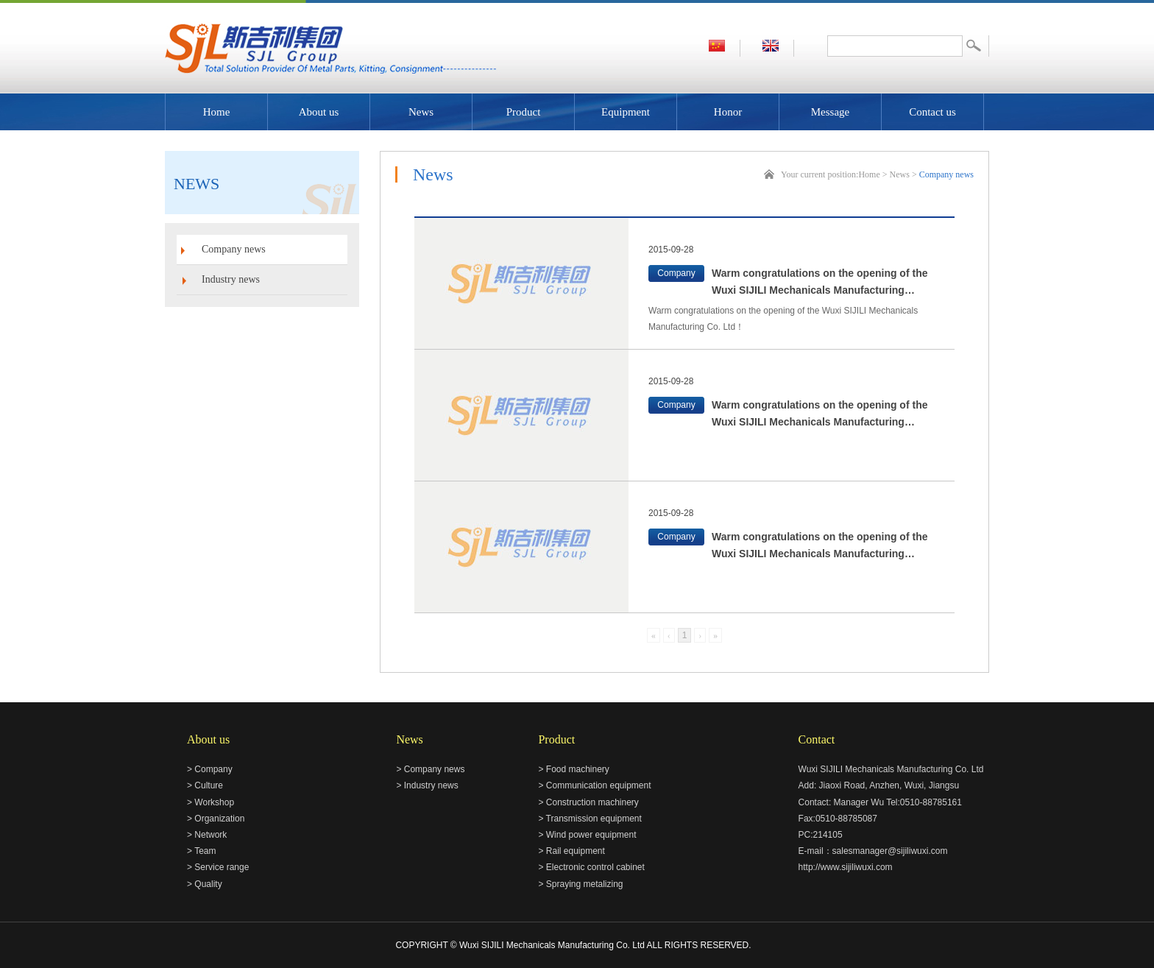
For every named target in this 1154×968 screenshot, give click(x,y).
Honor (728, 112)
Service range (221, 867)
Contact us (932, 112)
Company (213, 769)
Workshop (214, 802)
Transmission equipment (594, 818)
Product (523, 112)
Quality (208, 884)
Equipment (625, 112)
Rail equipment (575, 851)
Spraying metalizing (584, 884)
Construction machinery (592, 802)
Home (216, 112)
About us (319, 112)
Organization (219, 818)
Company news (234, 249)
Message (830, 112)
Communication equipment (598, 785)
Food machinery (577, 769)
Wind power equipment (591, 835)
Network (210, 835)
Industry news (231, 279)
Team (205, 851)
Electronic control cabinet (595, 867)
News (420, 112)
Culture (208, 785)
